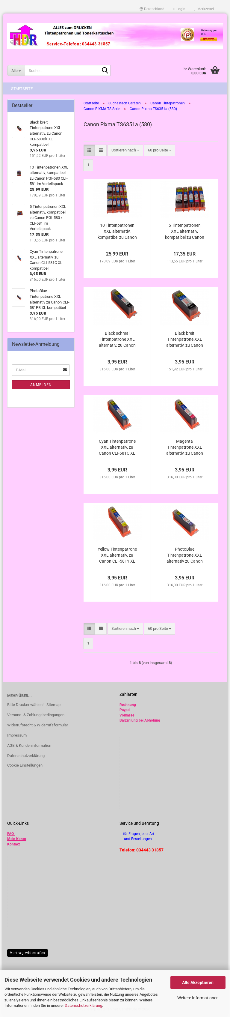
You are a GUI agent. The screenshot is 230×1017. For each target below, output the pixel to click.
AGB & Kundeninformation (29, 745)
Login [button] (179, 9)
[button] (152, 8)
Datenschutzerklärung (83, 1005)
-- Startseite (20, 88)
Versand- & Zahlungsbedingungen (35, 715)
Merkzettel (204, 9)
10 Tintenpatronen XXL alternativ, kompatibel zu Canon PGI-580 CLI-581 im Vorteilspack (117, 231)
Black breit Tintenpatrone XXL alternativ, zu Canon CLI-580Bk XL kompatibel (184, 339)
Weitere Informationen (198, 997)
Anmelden (41, 385)
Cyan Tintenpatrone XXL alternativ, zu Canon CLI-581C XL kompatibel (117, 447)
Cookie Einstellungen (25, 765)
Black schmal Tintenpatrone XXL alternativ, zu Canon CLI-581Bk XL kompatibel (117, 339)
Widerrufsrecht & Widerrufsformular (37, 725)
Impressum (17, 735)
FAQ (10, 834)
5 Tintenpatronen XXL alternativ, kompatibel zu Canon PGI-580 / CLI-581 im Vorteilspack (184, 231)
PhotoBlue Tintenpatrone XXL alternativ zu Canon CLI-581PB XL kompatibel (185, 555)
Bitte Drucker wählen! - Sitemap (33, 704)
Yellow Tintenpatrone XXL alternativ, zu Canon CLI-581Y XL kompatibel (117, 555)
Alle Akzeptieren (198, 982)
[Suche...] (16, 70)
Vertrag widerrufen (27, 953)
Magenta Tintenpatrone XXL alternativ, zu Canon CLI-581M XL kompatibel (184, 447)
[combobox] (125, 150)
